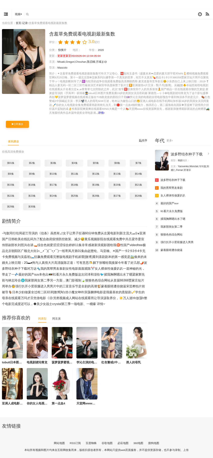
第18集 (74, 184)
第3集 (53, 162)
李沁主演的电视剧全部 (91, 362)
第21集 (138, 184)
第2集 (32, 162)
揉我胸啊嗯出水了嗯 (170, 219)
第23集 (32, 195)
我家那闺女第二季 (169, 226)
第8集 (11, 173)
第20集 (117, 184)
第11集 (74, 173)
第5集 (96, 162)
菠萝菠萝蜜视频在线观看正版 (71, 362)
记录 (25, 23)
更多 (169, 140)
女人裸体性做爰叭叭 (170, 195)
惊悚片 (62, 49)
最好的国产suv (167, 203)
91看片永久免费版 (169, 211)
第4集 (75, 162)
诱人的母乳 (133, 362)
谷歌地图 (107, 442)
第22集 (10, 195)
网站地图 (59, 442)
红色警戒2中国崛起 (114, 362)
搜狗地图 (153, 442)
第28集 (138, 195)
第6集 (117, 162)
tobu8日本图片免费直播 (18, 362)
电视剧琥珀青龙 (37, 362)
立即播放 (17, 124)
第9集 (32, 173)
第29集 (10, 206)
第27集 (117, 195)
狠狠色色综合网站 (169, 234)
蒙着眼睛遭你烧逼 (169, 250)
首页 (18, 23)
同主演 (56, 318)
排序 (143, 140)
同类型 (42, 318)
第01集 (10, 162)
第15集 (10, 184)
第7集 (138, 162)
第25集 (74, 195)
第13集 (117, 173)
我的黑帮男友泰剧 (169, 187)
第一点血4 (58, 403)
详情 (101, 112)
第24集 (53, 195)
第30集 (32, 206)
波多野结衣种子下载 (187, 154)
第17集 (53, 184)
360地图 (138, 442)
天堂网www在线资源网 (91, 403)
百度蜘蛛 (91, 442)
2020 (101, 49)
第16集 (32, 184)
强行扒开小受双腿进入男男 (174, 242)
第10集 (53, 173)
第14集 (138, 173)
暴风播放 (13, 141)
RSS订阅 (75, 442)
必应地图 (123, 442)
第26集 (95, 195)
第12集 (95, 173)
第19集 (95, 184)
